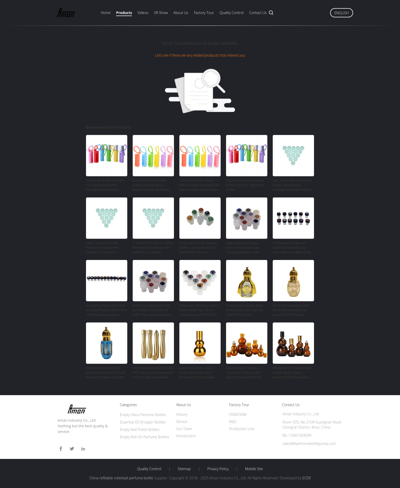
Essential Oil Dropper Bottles (143, 422)
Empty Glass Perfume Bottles (143, 414)
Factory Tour (204, 12)
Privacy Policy (218, 469)
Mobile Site (254, 469)
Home (105, 12)
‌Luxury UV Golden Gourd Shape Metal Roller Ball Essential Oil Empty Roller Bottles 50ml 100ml (197, 373)
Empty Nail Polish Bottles (140, 429)
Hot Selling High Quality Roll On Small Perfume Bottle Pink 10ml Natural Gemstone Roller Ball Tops (106, 310)
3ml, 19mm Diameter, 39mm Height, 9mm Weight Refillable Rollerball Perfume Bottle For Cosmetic (292, 185)
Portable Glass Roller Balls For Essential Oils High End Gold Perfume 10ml (244, 310)
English (341, 12)
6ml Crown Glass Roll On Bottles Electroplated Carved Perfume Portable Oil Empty (105, 372)
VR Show (161, 12)
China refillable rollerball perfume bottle (121, 478)
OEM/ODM (237, 414)
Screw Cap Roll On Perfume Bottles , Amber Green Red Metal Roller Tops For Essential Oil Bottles (198, 248)
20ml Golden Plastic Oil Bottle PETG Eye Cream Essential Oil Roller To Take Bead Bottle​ (153, 372)
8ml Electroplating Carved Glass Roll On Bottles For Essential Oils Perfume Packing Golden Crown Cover (292, 310)
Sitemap (184, 469)
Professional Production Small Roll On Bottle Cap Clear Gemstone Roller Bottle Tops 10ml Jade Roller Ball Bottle (292, 248)
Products (124, 12)
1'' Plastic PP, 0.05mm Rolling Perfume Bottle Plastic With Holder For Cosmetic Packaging (153, 248)
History (182, 414)
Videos (143, 12)
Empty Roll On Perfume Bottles (144, 436)
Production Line (241, 428)
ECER (306, 478)
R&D (232, 421)
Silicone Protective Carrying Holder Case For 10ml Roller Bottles (245, 185)
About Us (180, 12)
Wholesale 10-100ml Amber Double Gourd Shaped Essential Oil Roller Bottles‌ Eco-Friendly (292, 373)
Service (182, 421)
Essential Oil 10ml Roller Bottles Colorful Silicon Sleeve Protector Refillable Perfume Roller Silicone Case (153, 185)
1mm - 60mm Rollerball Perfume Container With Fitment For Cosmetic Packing (102, 248)
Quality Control (232, 12)
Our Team (184, 428)
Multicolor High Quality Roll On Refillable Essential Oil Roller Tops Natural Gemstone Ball (153, 310)
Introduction (186, 435)
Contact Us (258, 12)
